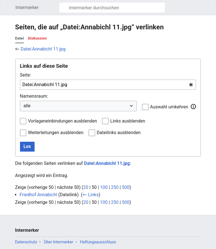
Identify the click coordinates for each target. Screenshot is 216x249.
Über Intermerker (58, 242)
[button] (193, 106)
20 (85, 187)
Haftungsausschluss (98, 242)
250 (115, 187)
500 (125, 187)
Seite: (25, 75)
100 (104, 187)
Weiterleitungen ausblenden (55, 132)
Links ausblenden (127, 121)
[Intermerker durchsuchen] (112, 8)
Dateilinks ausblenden (119, 132)
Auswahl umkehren (169, 107)
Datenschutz (26, 242)
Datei (19, 38)
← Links (90, 194)
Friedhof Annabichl (38, 194)
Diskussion (37, 38)
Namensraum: (34, 96)
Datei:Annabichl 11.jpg (43, 49)
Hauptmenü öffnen (9, 10)
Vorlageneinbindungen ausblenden (62, 121)
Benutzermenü (210, 10)
